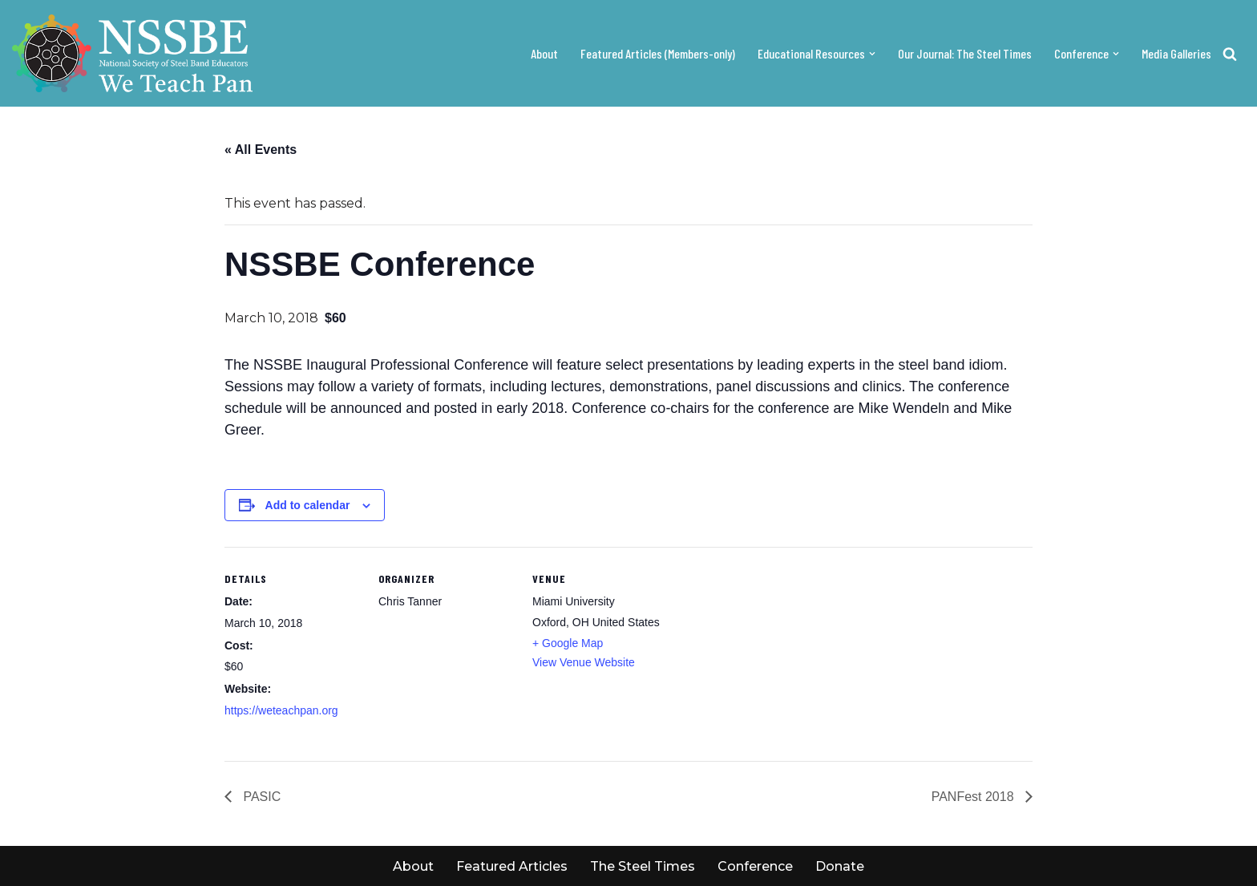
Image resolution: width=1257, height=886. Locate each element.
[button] (872, 54)
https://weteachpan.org (281, 710)
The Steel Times (642, 866)
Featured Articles (512, 866)
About (544, 53)
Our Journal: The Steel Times (965, 53)
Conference (755, 866)
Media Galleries (1176, 53)
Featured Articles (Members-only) (657, 53)
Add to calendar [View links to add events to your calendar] (307, 505)
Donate (839, 866)
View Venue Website (583, 662)
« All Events (260, 149)
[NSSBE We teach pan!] (132, 53)
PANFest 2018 (974, 796)
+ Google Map (567, 643)
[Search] (1230, 54)
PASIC (260, 796)
